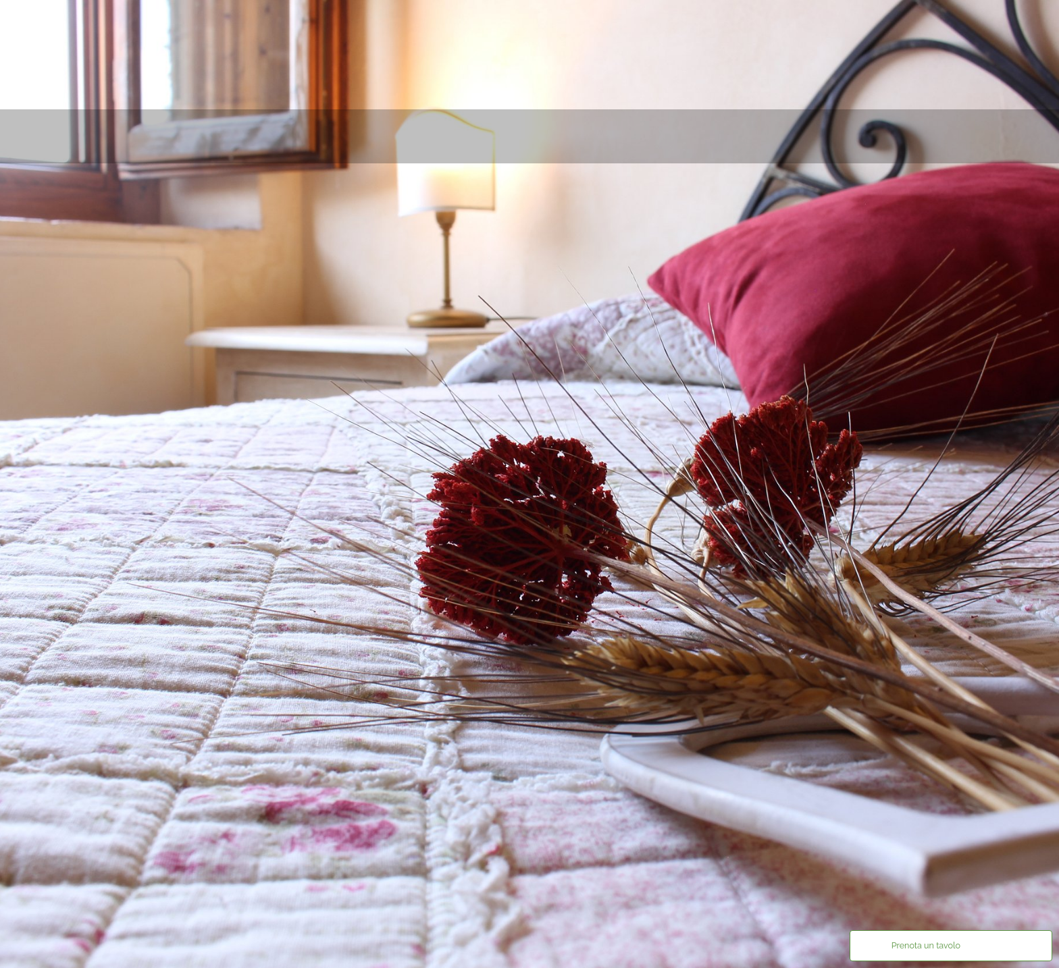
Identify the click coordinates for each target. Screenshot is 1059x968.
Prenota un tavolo (926, 945)
